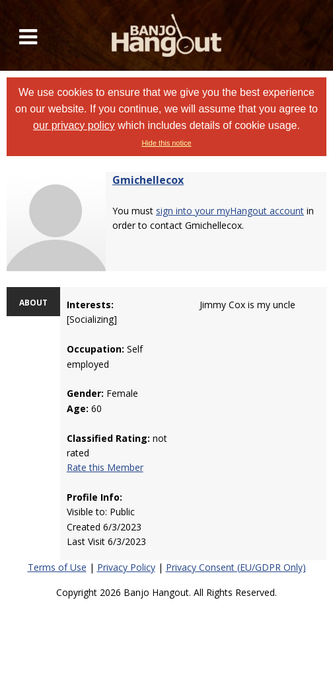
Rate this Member (105, 467)
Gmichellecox (148, 180)
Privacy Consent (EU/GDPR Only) (236, 567)
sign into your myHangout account (230, 210)
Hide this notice (166, 143)
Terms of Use (57, 567)
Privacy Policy (126, 567)
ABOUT (33, 302)
